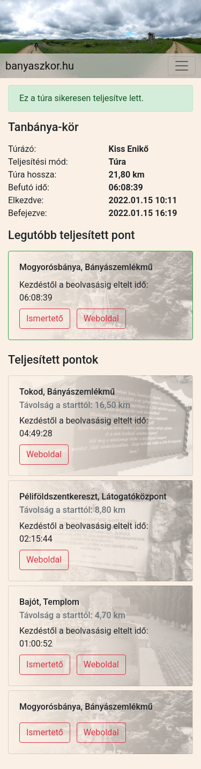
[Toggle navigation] (182, 65)
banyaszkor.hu (39, 65)
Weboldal (101, 318)
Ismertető (44, 318)
